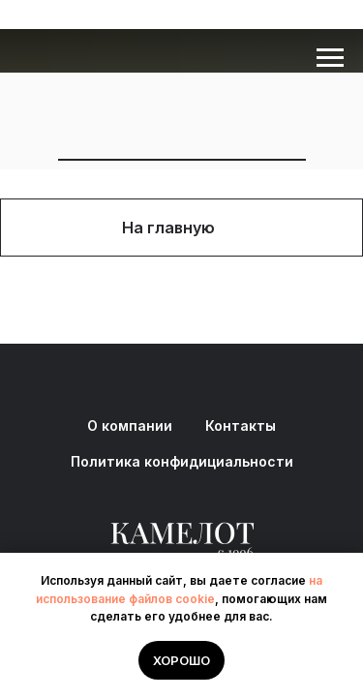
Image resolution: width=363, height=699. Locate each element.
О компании (129, 425)
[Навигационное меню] (330, 58)
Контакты (240, 425)
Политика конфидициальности (182, 461)
